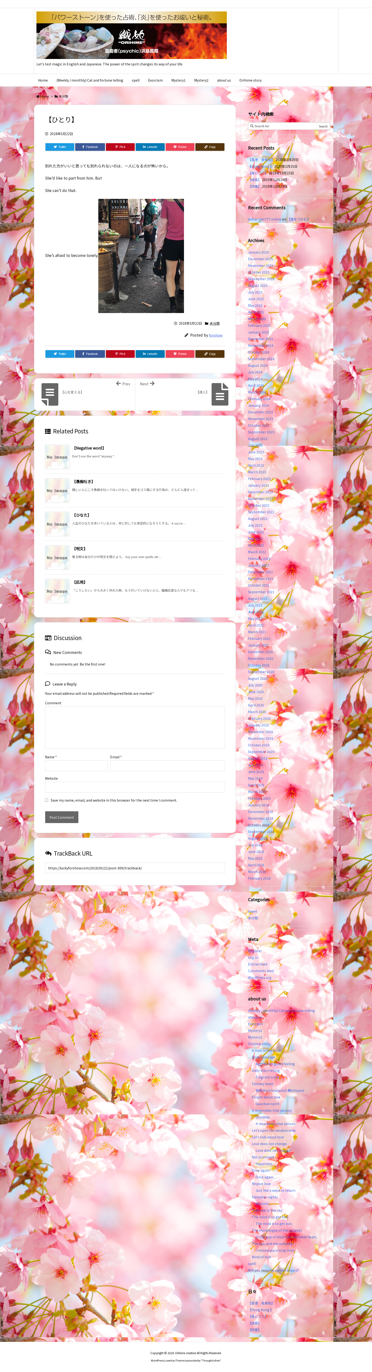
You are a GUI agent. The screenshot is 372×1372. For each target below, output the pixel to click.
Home (44, 96)
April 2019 (256, 785)
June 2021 (256, 611)
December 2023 (260, 412)
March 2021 (257, 631)
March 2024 (257, 392)
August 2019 (258, 758)
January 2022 (258, 565)
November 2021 (260, 578)
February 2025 (259, 325)
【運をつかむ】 (298, 219)
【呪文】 (79, 548)
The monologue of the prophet (277, 1230)
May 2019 (255, 778)
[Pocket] (180, 147)
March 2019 (257, 791)
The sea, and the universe (272, 1243)
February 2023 (259, 478)
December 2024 (260, 338)
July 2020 (255, 685)
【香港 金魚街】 (261, 159)
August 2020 (258, 678)
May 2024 (255, 378)
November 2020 (260, 658)
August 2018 (258, 838)
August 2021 (258, 598)
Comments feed (261, 970)
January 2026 (258, 252)
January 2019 (258, 805)
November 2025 (260, 265)
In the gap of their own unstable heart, (286, 1237)
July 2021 (255, 605)
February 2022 (259, 558)
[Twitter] (59, 147)
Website (51, 770)
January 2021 (258, 645)
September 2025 (261, 278)
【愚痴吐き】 (83, 481)
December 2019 (260, 731)
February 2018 (259, 878)
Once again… (266, 1177)
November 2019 (260, 738)
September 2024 (261, 358)
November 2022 (260, 498)
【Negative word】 (89, 448)
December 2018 (260, 811)
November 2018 (260, 818)
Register (255, 950)
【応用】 (79, 582)
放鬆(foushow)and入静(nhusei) (280, 1090)
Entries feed (257, 964)
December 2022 (260, 492)
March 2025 (257, 318)
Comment (53, 703)
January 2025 (258, 332)
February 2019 (259, 798)
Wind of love (261, 1256)
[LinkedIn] (150, 147)
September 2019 (261, 751)
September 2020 (261, 671)
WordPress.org (260, 977)
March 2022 (257, 551)
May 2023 (255, 458)
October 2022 (258, 505)
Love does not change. (270, 1143)
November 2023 (260, 418)
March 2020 (257, 711)
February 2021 (259, 638)
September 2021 (261, 591)
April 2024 (256, 385)
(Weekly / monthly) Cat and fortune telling (281, 1010)
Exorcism (255, 1023)
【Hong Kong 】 (260, 166)
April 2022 (256, 545)
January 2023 (258, 485)
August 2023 (258, 438)
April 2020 (256, 705)
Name (51, 749)
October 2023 (258, 425)
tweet (252, 911)
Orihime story (259, 1043)
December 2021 (260, 571)
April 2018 (256, 864)
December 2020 (260, 651)
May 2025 (255, 305)
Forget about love (266, 1097)
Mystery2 (255, 1037)
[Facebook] (90, 147)
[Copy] (209, 147)
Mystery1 (255, 1030)
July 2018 (255, 845)
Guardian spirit (267, 1103)
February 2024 (259, 398)
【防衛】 (254, 186)
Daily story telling (266, 1070)
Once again (261, 1170)
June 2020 (256, 691)
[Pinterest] (120, 147)
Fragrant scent (267, 1077)
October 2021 (258, 585)
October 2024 (258, 352)
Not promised (263, 1157)
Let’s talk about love (268, 1137)
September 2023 (261, 432)
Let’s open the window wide (274, 1130)
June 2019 (256, 771)
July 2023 (255, 445)
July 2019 (255, 765)
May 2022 (255, 538)
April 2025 (256, 312)
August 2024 (258, 365)
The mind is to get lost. (270, 1217)
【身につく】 (258, 173)
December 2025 (260, 258)
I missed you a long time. (275, 1250)
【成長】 (254, 179)
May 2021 (255, 618)
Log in (253, 957)
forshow (216, 335)
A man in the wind (266, 1050)
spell (252, 1263)
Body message (263, 1057)
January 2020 (258, 725)
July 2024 (255, 372)
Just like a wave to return (275, 1190)
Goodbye (263, 1117)
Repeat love (261, 1183)
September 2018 (261, 831)
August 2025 (258, 285)
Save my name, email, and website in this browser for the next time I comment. (114, 792)
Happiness (264, 1163)
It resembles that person (272, 1110)
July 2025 (255, 292)
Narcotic (262, 1203)
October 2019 (258, 745)
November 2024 (260, 345)
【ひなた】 (81, 515)
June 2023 (256, 452)
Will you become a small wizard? (273, 1270)
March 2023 (257, 472)
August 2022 (258, 518)
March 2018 (257, 871)
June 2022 (256, 531)
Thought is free (211, 1360)
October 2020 (258, 665)
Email (116, 749)
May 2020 (255, 698)
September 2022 (261, 512)
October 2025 (258, 272)
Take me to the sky (267, 1210)
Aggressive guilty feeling (277, 1063)
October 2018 (258, 825)
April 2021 (256, 625)
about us (255, 1017)
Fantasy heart (263, 1083)
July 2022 (255, 525)
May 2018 (255, 858)
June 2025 (256, 298)
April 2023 (256, 465)
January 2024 (258, 405)
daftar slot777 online (264, 219)
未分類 (63, 96)
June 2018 (256, 851)
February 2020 (259, 718)
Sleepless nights (265, 1197)
